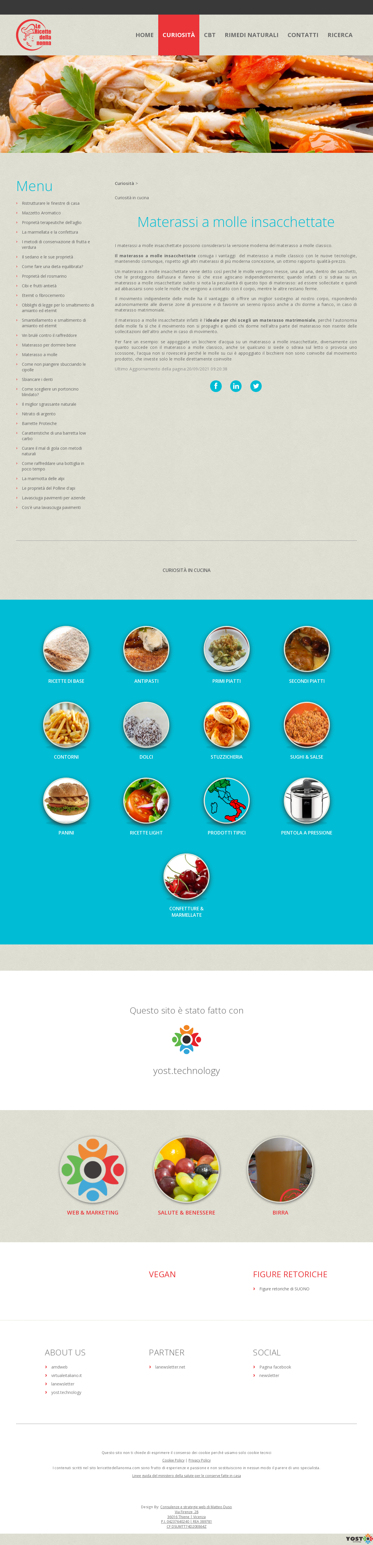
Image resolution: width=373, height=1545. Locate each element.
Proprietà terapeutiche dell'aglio (52, 222)
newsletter (269, 1375)
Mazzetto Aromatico (41, 213)
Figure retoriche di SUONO (284, 1289)
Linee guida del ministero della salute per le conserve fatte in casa (186, 1475)
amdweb (59, 1367)
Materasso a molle (39, 354)
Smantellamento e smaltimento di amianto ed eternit (54, 322)
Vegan (162, 1274)
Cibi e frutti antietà (39, 285)
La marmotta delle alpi (43, 478)
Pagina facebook (275, 1367)
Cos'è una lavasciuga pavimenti (51, 507)
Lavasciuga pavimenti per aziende (53, 498)
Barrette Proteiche (39, 423)
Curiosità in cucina (132, 197)
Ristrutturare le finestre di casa (51, 203)
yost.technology (186, 1070)
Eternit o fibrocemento (43, 295)
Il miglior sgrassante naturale (49, 404)
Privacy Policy (200, 1460)
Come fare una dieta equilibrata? (52, 266)
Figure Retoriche (290, 1274)
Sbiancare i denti (37, 379)
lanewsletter (62, 1384)
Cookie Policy (173, 1460)
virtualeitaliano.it (66, 1375)
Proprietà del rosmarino (44, 276)
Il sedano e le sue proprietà (47, 257)
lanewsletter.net (170, 1367)
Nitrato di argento (39, 414)
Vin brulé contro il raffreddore (49, 335)
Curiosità (124, 183)
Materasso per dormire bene (49, 345)
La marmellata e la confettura (50, 232)
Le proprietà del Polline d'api (48, 488)
